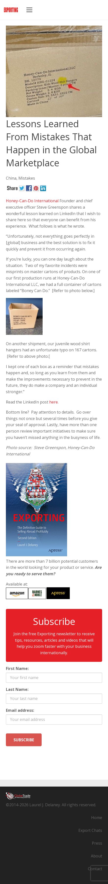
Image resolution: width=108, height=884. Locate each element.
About (96, 856)
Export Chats (90, 830)
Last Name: (17, 689)
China (11, 178)
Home (96, 817)
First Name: (17, 668)
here (53, 402)
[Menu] (30, 10)
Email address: (20, 710)
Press (97, 843)
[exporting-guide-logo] (11, 9)
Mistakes (26, 178)
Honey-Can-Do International (32, 200)
